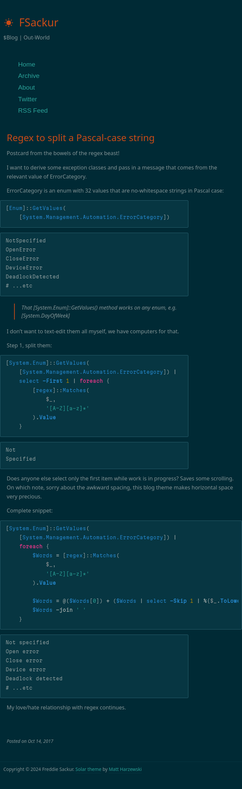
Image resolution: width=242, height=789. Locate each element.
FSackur (30, 22)
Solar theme (88, 769)
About (26, 87)
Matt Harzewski (125, 769)
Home (26, 64)
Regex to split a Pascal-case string (81, 137)
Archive (29, 75)
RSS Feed (33, 110)
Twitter (27, 99)
